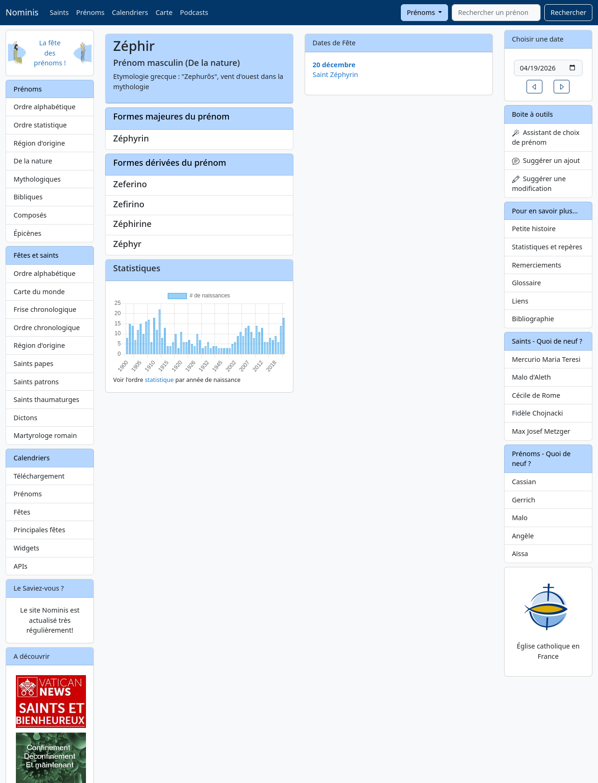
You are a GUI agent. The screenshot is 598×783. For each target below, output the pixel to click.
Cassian (524, 481)
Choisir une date (538, 39)
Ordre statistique (40, 124)
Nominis (22, 12)
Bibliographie (533, 318)
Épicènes (28, 233)
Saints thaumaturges (46, 399)
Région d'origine (39, 143)
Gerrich (523, 499)
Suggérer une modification (539, 183)
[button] (534, 86)
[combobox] (496, 12)
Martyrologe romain (45, 435)
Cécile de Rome (536, 395)
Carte (164, 12)
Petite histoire (534, 228)
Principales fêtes (39, 529)
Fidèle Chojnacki (537, 413)
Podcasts (194, 12)
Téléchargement (39, 476)
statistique (159, 380)
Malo (520, 517)
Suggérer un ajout (546, 160)
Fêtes (22, 512)
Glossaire (526, 282)
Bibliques (28, 196)
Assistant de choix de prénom (546, 137)
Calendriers (130, 12)
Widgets (26, 547)
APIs (21, 566)
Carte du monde (39, 291)
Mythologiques (37, 179)
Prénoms (90, 12)
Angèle (523, 535)
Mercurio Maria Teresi (546, 359)
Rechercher (568, 12)
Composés (30, 215)
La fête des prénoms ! (50, 52)
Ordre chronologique (47, 327)
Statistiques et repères (547, 246)
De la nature (33, 160)
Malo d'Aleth (531, 377)
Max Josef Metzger (541, 431)
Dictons (25, 417)
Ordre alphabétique (45, 106)
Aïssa (520, 553)
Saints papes (33, 363)
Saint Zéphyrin (335, 74)
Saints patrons (36, 381)
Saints (59, 12)
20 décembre (334, 64)
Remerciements (537, 265)
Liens (520, 300)
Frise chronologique (45, 309)
